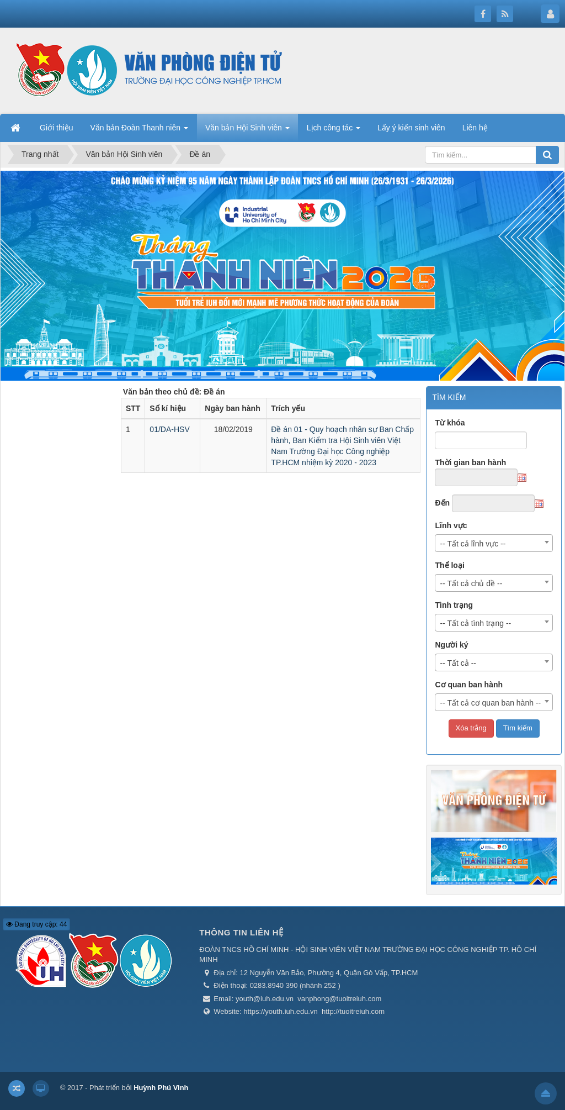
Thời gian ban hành (470, 462)
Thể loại (449, 565)
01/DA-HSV (169, 429)
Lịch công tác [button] (333, 131)
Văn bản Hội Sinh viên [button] (247, 131)
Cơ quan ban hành (469, 684)
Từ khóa (450, 422)
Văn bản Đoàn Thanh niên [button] (139, 131)
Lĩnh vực (451, 525)
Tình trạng (454, 605)
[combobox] (494, 543)
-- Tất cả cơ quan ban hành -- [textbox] (490, 702)
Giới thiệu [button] (56, 127)
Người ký (451, 644)
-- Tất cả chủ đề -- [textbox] (471, 583)
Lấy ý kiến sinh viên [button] (411, 127)
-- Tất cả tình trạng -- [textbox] (475, 623)
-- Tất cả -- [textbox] (458, 663)
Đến (442, 502)
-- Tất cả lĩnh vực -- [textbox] (472, 543)
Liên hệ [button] (475, 127)
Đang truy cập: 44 (36, 924)
